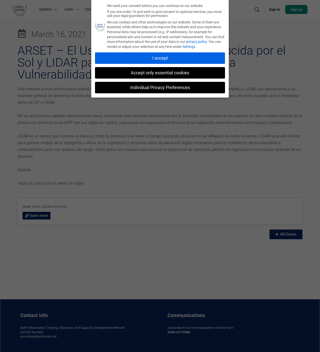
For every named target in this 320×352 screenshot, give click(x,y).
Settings (188, 46)
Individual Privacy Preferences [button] (160, 86)
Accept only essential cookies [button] (160, 72)
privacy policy (196, 41)
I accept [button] (160, 57)
